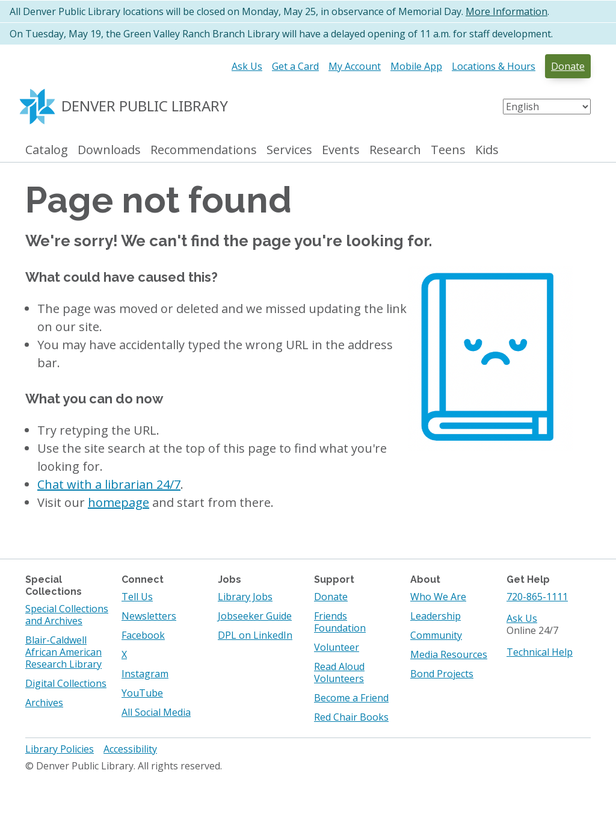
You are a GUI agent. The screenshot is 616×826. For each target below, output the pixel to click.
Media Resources (448, 654)
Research (395, 150)
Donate (568, 66)
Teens (448, 150)
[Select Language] (547, 106)
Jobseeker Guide (255, 616)
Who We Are (438, 596)
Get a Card (295, 66)
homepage (118, 502)
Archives (44, 702)
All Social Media (156, 712)
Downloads (109, 150)
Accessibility (130, 749)
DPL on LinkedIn (255, 635)
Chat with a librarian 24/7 (108, 484)
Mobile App (416, 66)
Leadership (435, 616)
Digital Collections (65, 683)
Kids (487, 150)
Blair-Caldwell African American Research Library (63, 652)
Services (289, 150)
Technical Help (540, 652)
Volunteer (336, 647)
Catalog (46, 150)
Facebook (143, 635)
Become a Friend (351, 697)
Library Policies (59, 749)
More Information (506, 11)
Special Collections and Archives (66, 614)
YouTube (142, 693)
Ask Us (247, 66)
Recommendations (203, 150)
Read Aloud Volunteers (339, 672)
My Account (354, 66)
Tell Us (137, 596)
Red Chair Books (351, 717)
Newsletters (149, 616)
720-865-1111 (537, 596)
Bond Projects (441, 673)
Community (436, 635)
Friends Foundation (340, 622)
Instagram (145, 673)
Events (341, 150)
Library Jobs (245, 596)
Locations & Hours (493, 66)
